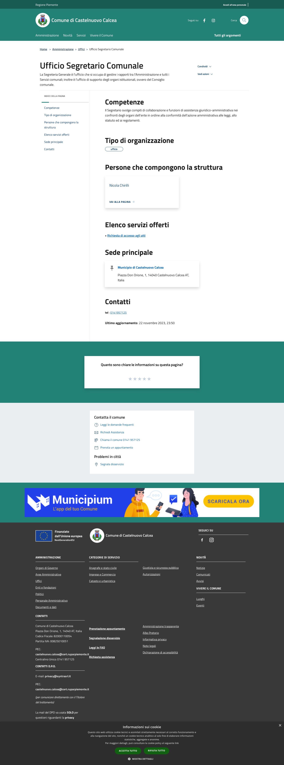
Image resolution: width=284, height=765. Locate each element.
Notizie (200, 568)
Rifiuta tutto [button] (156, 750)
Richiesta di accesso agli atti (126, 235)
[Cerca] (244, 20)
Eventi (200, 605)
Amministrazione (63, 49)
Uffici (81, 49)
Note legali (149, 646)
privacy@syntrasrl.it (58, 676)
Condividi (205, 66)
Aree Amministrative (48, 574)
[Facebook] (202, 20)
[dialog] (142, 743)
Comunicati (203, 574)
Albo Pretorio (151, 633)
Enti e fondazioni (46, 587)
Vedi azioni (206, 74)
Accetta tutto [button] (128, 750)
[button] (142, 759)
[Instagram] (212, 20)
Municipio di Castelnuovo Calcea (141, 267)
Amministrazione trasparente (161, 626)
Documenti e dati (46, 607)
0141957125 (118, 312)
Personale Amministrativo (52, 600)
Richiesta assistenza (102, 657)
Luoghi (200, 599)
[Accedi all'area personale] (234, 5)
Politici (40, 594)
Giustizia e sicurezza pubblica (161, 567)
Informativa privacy (155, 639)
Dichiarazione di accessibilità (160, 652)
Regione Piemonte (47, 5)
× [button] (280, 725)
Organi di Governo (47, 568)
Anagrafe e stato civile (103, 568)
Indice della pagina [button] (54, 96)
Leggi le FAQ (97, 647)
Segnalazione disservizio (104, 638)
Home (43, 49)
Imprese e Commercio (102, 574)
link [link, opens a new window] (177, 743)
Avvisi (200, 581)
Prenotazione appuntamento (107, 628)
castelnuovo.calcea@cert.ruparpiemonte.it (62, 654)
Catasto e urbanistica (102, 581)
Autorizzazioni (151, 574)
